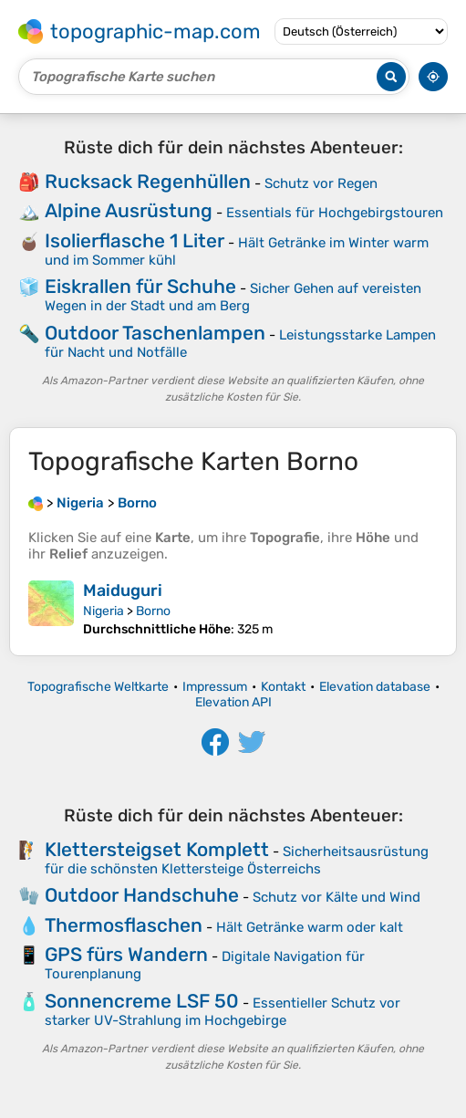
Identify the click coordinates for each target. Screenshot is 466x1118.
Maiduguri (122, 590)
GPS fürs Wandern (126, 954)
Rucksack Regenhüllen (148, 181)
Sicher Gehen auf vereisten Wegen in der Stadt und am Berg (233, 297)
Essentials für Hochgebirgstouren (334, 212)
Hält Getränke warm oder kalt (309, 927)
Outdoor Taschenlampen (155, 332)
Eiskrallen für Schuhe (140, 286)
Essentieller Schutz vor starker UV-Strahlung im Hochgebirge (222, 1012)
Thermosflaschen (123, 925)
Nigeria (103, 611)
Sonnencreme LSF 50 (142, 1000)
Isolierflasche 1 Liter (134, 240)
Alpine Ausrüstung (128, 210)
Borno (153, 611)
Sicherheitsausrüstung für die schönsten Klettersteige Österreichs (237, 860)
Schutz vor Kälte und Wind (336, 897)
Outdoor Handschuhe (142, 894)
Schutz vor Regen (321, 183)
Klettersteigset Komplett (157, 849)
